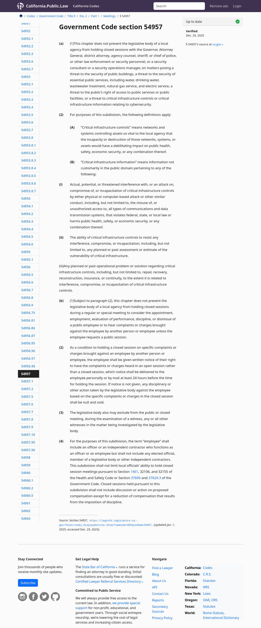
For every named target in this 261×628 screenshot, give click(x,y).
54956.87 (28, 336)
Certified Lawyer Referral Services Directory (108, 581)
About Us (159, 581)
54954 (25, 198)
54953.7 (27, 130)
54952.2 (27, 46)
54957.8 (27, 419)
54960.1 (27, 480)
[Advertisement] (213, 116)
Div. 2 (83, 16)
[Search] (179, 6)
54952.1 (27, 38)
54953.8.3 (28, 160)
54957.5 (27, 396)
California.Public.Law (47, 6)
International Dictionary (221, 618)
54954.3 (27, 221)
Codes (31, 16)
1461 (134, 471)
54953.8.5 (28, 176)
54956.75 (28, 313)
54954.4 (27, 229)
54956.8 (27, 297)
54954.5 (27, 236)
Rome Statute (213, 613)
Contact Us (160, 594)
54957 (25, 374)
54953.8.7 (28, 191)
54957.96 (28, 450)
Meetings (109, 16)
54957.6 (27, 404)
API (154, 587)
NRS (206, 587)
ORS (214, 600)
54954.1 (27, 206)
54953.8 (27, 137)
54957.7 (27, 412)
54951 (25, 23)
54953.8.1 (28, 145)
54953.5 (27, 115)
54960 (25, 473)
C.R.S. (207, 574)
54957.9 (27, 427)
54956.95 (28, 343)
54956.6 (27, 282)
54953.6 (27, 122)
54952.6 (27, 61)
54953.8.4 (28, 168)
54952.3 (27, 54)
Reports (158, 600)
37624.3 (154, 477)
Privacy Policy (162, 618)
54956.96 (28, 351)
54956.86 (28, 328)
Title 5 (72, 16)
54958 (25, 457)
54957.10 (28, 435)
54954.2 (27, 214)
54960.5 (27, 495)
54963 (25, 518)
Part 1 (95, 16)
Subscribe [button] (28, 583)
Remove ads (219, 6)
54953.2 (27, 92)
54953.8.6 (28, 183)
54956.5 (27, 274)
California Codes (86, 6)
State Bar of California (98, 567)
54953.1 (27, 84)
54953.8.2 (28, 153)
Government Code (51, 16)
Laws (207, 593)
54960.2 (27, 488)
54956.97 (28, 358)
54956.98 (28, 366)
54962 (25, 511)
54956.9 (27, 305)
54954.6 (27, 244)
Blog (155, 574)
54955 (25, 252)
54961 (25, 503)
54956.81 (28, 320)
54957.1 (27, 381)
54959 (25, 465)
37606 (136, 477)
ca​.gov (216, 44)
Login (237, 6)
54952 (25, 31)
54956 (25, 267)
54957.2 (27, 389)
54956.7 (27, 290)
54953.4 (27, 107)
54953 (25, 77)
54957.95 (28, 442)
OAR (206, 600)
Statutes (209, 580)
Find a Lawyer (162, 568)
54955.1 (27, 259)
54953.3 (27, 99)
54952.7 (27, 69)
